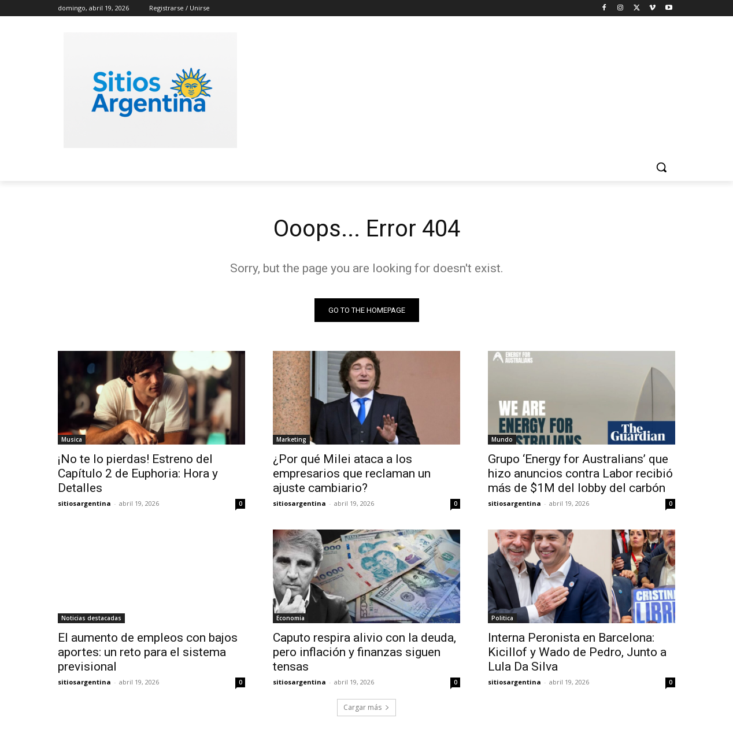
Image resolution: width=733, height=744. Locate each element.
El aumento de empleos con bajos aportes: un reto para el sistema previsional (148, 652)
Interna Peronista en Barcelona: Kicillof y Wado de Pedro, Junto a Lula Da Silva (577, 652)
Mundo (502, 439)
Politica (502, 618)
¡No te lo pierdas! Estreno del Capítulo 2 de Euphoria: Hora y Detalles (138, 473)
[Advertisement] (453, 88)
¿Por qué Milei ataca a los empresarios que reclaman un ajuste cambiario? (352, 473)
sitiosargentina (84, 503)
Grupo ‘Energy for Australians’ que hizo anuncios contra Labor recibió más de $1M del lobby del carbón (580, 473)
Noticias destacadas (91, 618)
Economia (290, 618)
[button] (661, 167)
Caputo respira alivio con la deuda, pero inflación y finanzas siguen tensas (364, 652)
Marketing (291, 439)
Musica (71, 439)
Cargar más (366, 707)
